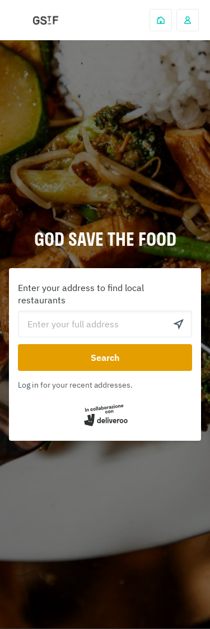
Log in (28, 385)
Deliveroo (45, 20)
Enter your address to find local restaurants (81, 294)
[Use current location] (179, 324)
